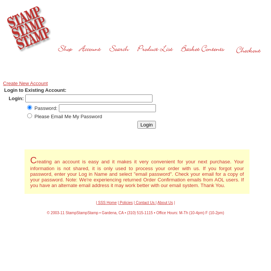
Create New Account (25, 83)
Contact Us (145, 203)
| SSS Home (106, 203)
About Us (165, 203)
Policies (126, 203)
